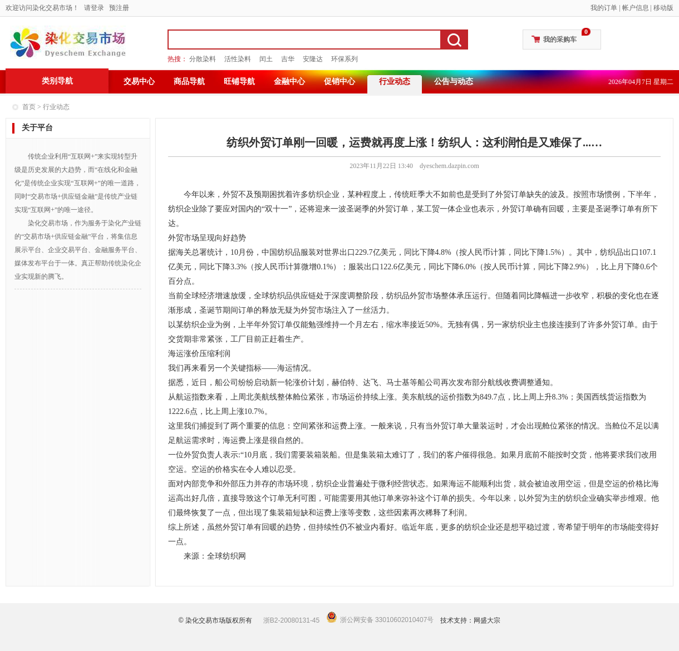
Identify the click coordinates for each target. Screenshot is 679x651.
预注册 (119, 8)
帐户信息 (635, 8)
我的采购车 (560, 39)
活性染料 (237, 59)
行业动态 (394, 81)
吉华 (287, 59)
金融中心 (289, 81)
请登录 (94, 8)
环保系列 (344, 59)
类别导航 (57, 81)
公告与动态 (453, 81)
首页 (29, 107)
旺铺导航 (239, 81)
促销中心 (339, 81)
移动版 (663, 8)
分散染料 (202, 59)
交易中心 (139, 81)
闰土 (266, 59)
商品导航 (189, 81)
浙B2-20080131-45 (291, 620)
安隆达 (313, 59)
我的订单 (604, 8)
